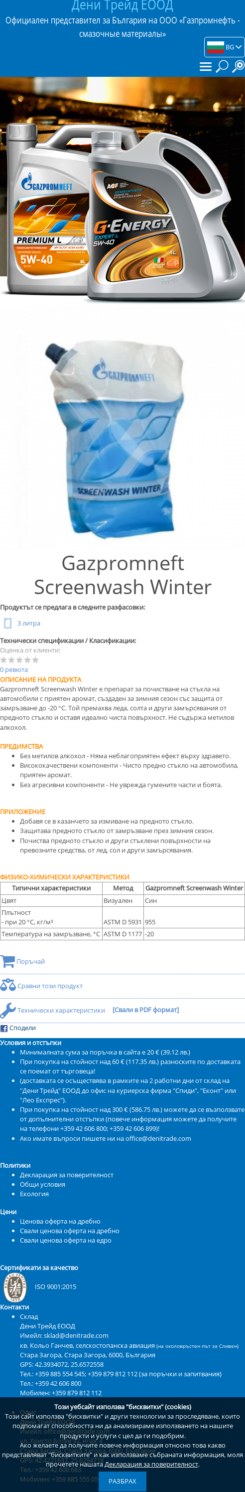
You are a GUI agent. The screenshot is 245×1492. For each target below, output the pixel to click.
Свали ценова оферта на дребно (70, 1230)
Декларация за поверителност (151, 1464)
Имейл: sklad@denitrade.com (64, 1335)
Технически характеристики (53, 1010)
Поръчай (22, 961)
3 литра (20, 623)
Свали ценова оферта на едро (66, 1240)
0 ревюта (14, 669)
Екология (34, 1193)
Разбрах (122, 1481)
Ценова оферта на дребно (60, 1221)
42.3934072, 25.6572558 (69, 1364)
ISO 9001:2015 (38, 1286)
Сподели (18, 1028)
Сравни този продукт (41, 985)
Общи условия (42, 1184)
